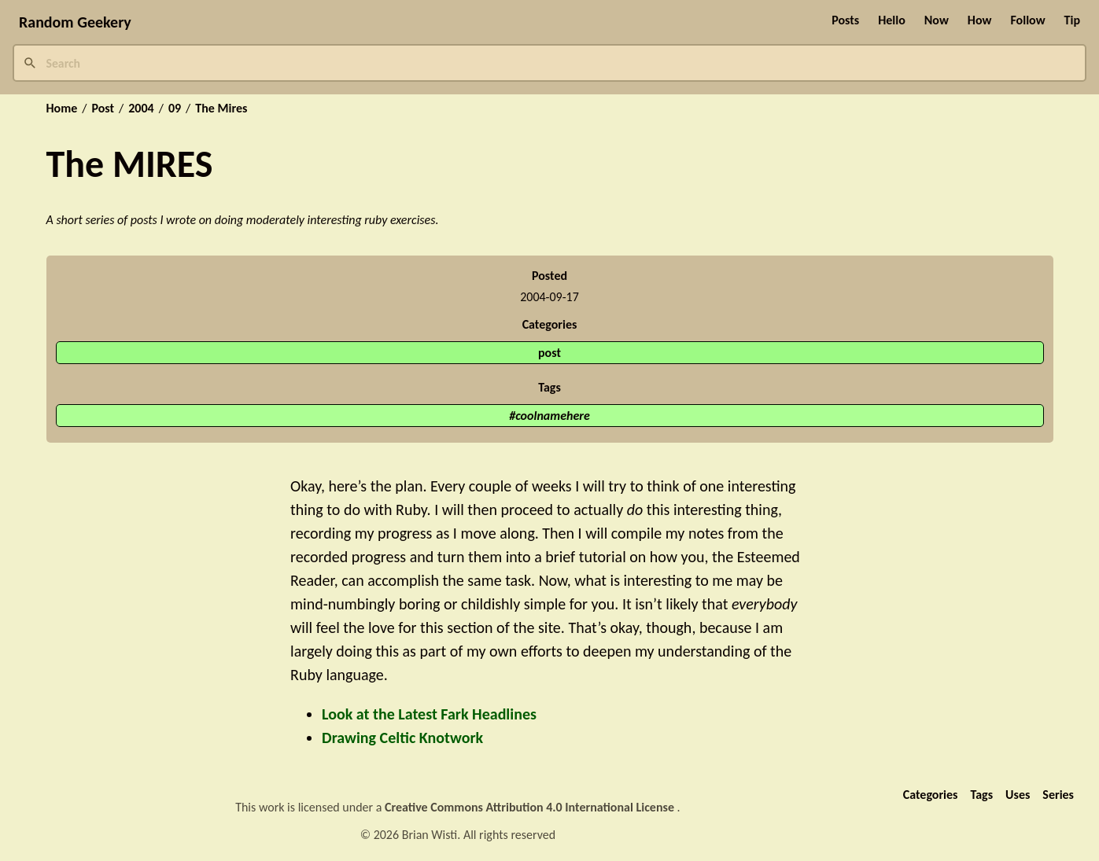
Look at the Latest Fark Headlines (429, 714)
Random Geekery (75, 22)
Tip (1072, 20)
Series (1058, 794)
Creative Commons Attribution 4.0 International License (531, 807)
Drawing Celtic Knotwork (402, 737)
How (980, 20)
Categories (930, 794)
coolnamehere (552, 415)
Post (102, 108)
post (549, 352)
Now (936, 20)
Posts (845, 20)
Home (62, 108)
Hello (891, 20)
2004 (140, 108)
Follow (1027, 20)
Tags (981, 794)
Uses (1017, 794)
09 (174, 108)
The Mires (221, 108)
